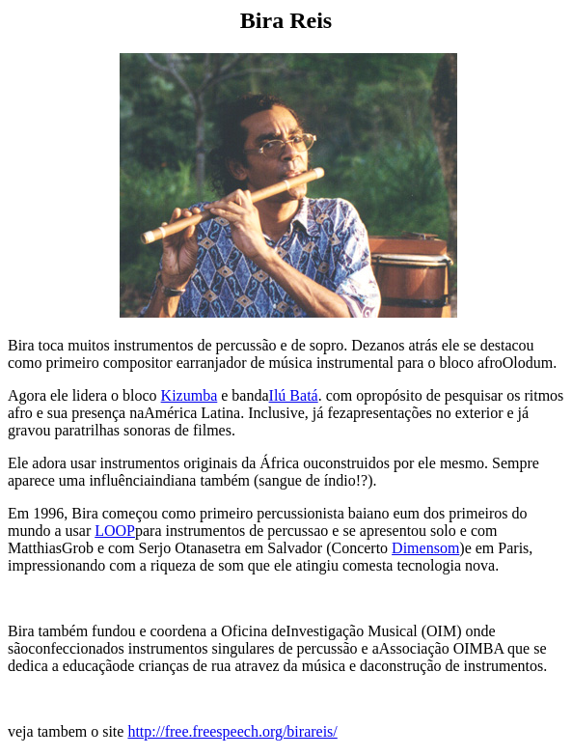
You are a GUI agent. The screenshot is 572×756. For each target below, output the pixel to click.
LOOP (115, 530)
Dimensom (425, 548)
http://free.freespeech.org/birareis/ (232, 731)
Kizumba (189, 395)
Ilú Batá (293, 395)
